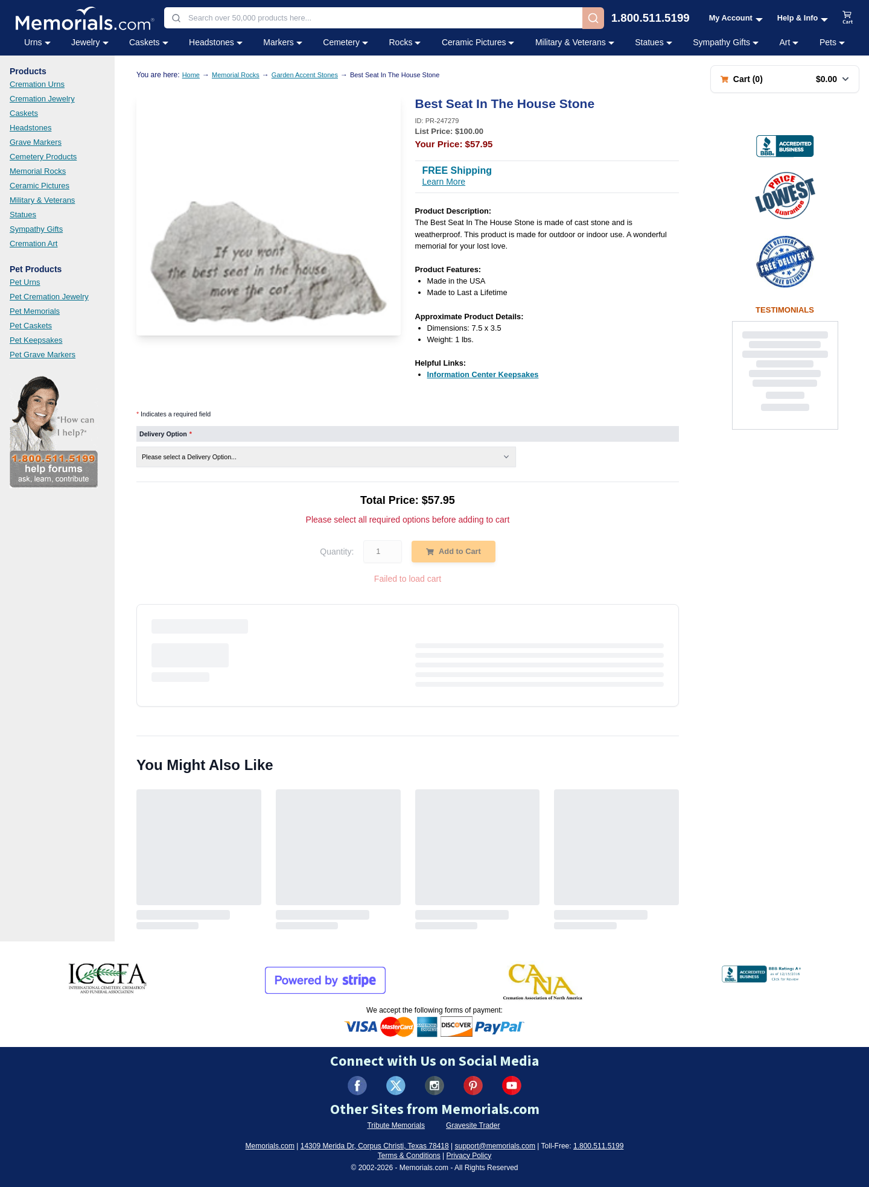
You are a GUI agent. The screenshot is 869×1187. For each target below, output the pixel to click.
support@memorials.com (494, 1146)
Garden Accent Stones (305, 74)
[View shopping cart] (847, 18)
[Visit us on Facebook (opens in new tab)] (357, 1085)
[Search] (593, 18)
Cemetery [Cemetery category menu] (345, 42)
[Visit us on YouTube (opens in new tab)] (511, 1085)
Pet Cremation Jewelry (49, 296)
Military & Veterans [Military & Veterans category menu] (574, 42)
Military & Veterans (42, 200)
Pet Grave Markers (42, 354)
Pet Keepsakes (36, 340)
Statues (23, 214)
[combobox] (373, 17)
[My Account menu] (736, 18)
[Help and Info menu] (803, 18)
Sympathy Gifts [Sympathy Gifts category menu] (726, 42)
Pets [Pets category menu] (832, 42)
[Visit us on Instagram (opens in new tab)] (434, 1085)
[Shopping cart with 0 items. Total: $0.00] (785, 79)
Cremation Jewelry (42, 98)
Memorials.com (270, 1146)
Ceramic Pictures (39, 185)
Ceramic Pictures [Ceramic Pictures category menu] (478, 42)
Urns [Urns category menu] (37, 42)
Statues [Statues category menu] (653, 42)
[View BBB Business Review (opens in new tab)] (784, 146)
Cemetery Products (43, 156)
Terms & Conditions (409, 1155)
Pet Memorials (35, 311)
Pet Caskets (31, 325)
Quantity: (337, 551)
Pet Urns (25, 282)
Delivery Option (165, 434)
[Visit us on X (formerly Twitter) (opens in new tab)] (396, 1085)
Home (191, 74)
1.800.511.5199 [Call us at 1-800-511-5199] (650, 18)
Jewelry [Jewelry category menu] (89, 42)
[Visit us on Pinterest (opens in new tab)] (473, 1085)
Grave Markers (36, 142)
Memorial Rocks (38, 171)
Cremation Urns (37, 84)
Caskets (24, 113)
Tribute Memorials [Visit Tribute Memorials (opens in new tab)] (396, 1125)
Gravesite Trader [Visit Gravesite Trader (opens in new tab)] (473, 1125)
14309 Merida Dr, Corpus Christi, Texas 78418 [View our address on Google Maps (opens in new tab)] (375, 1146)
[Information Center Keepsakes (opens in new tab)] (483, 374)
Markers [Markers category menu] (282, 42)
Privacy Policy (469, 1155)
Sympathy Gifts (36, 229)
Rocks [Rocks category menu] (405, 42)
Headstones (30, 127)
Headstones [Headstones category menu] (216, 42)
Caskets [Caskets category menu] (148, 42)
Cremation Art (33, 243)
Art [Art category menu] (789, 42)
